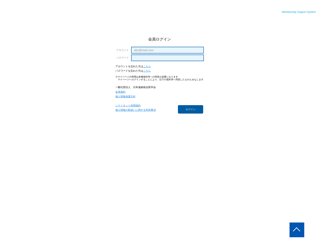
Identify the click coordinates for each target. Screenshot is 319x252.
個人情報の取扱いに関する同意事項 (135, 110)
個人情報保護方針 (125, 96)
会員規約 (120, 92)
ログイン (191, 109)
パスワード (122, 57)
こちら (147, 66)
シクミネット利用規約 (128, 105)
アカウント (122, 50)
